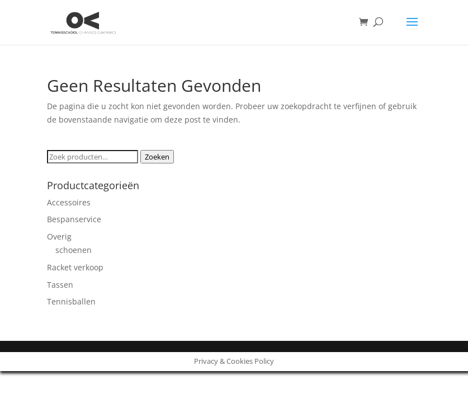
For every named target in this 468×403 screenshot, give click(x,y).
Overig (59, 236)
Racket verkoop (75, 267)
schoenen (73, 250)
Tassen (60, 284)
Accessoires (69, 202)
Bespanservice (74, 219)
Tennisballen (71, 301)
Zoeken (157, 157)
